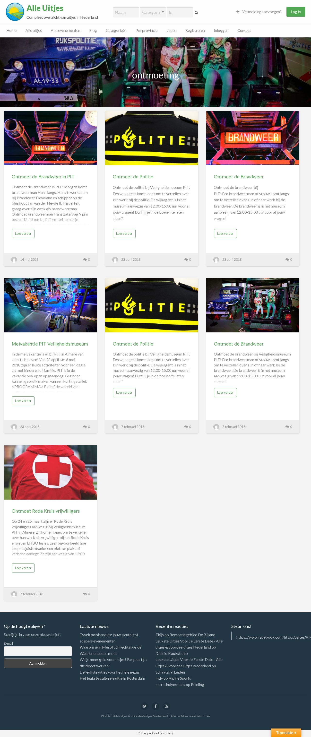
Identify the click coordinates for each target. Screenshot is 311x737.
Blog (93, 30)
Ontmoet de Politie (133, 176)
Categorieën (116, 30)
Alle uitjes (34, 30)
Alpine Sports (180, 678)
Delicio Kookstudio (172, 653)
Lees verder (23, 233)
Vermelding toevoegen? (259, 11)
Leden (171, 30)
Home (11, 30)
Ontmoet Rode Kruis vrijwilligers (46, 511)
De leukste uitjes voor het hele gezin (109, 672)
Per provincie (146, 30)
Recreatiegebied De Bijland (192, 634)
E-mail (8, 643)
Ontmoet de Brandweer (239, 176)
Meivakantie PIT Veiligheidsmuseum (50, 344)
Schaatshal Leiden (170, 672)
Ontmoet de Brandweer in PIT (43, 176)
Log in (296, 11)
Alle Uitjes (44, 8)
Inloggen (221, 30)
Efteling (197, 684)
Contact (244, 30)
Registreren (195, 30)
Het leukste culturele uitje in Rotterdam (112, 678)
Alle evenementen (65, 30)
